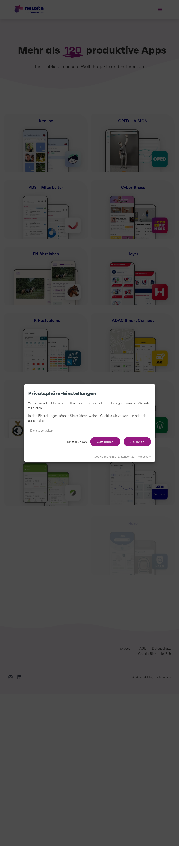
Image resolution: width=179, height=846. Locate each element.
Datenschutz (126, 456)
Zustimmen (105, 441)
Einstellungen (77, 441)
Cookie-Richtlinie (105, 456)
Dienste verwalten (41, 430)
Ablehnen (137, 441)
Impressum (144, 456)
